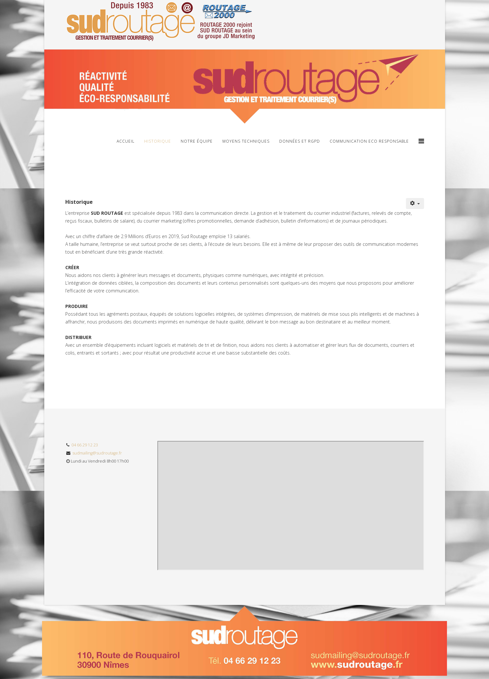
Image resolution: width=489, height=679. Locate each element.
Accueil (125, 141)
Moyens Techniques (246, 141)
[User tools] (415, 203)
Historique (157, 141)
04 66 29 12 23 (84, 445)
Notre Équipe (197, 141)
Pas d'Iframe (290, 505)
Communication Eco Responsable (369, 141)
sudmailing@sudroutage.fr (97, 453)
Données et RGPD (299, 141)
